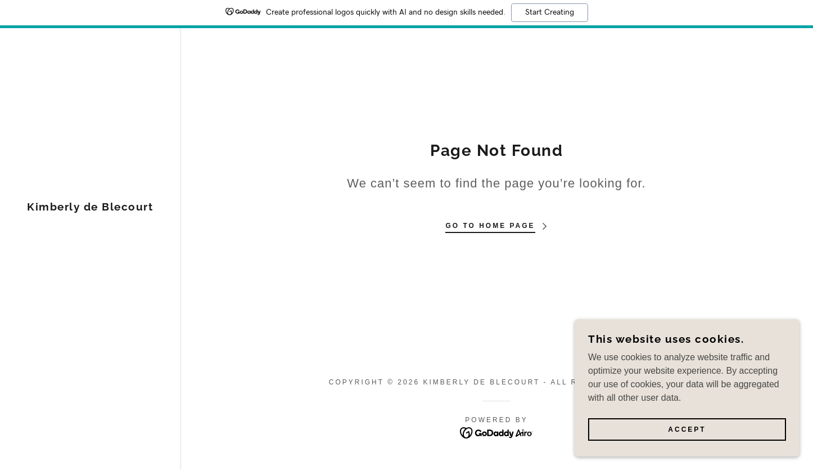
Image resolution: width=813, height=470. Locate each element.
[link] (90, 207)
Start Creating (549, 12)
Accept (687, 429)
